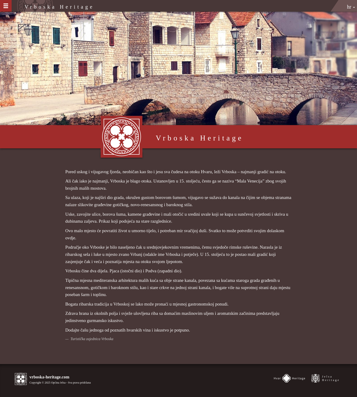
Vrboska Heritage (59, 7)
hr (351, 7)
